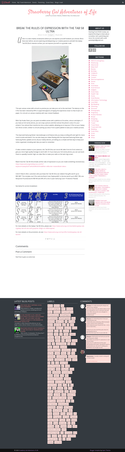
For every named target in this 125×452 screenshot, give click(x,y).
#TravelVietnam (52, 318)
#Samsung (94, 63)
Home (14, 2)
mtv (72, 401)
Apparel (50, 325)
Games (74, 360)
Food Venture (95, 88)
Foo (69, 353)
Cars (61, 334)
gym (62, 366)
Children (57, 337)
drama (73, 344)
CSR (53, 344)
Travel (93, 123)
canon (56, 334)
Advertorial (94, 65)
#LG (62, 306)
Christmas (51, 341)
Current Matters (61, 344)
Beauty (93, 69)
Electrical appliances (97, 79)
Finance (63, 353)
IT (68, 385)
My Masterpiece (63, 404)
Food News (94, 86)
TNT (49, 436)
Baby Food (59, 328)
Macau (64, 395)
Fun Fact (50, 360)
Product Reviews (96, 115)
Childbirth (94, 73)
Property (62, 420)
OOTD (65, 410)
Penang (63, 414)
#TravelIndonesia (53, 315)
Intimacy (68, 382)
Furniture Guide (59, 360)
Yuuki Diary (94, 131)
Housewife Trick (67, 372)
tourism (54, 436)
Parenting (41, 2)
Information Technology (99, 100)
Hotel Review (95, 98)
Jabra (49, 388)
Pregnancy (94, 113)
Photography (95, 110)
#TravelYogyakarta (64, 318)
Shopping (94, 119)
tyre (64, 439)
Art (68, 325)
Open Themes (106, 450)
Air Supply (72, 321)
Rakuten (74, 420)
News (49, 410)
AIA (66, 321)
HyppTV (56, 375)
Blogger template (95, 450)
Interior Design (60, 382)
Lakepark (72, 391)
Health (67, 366)
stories (64, 430)
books (56, 331)
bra (61, 331)
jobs (65, 388)
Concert (93, 77)
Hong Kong (64, 369)
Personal (94, 108)
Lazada (50, 395)
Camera (50, 334)
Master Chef (71, 395)
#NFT (63, 309)
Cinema (57, 341)
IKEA (66, 375)
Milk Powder (51, 401)
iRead (93, 135)
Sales (73, 423)
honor (72, 369)
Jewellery (60, 388)
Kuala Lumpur (59, 391)
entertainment (66, 350)
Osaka (50, 414)
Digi (69, 344)
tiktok (75, 433)
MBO (49, 398)
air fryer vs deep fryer (92, 361)
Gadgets (51, 35)
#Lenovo (57, 306)
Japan (54, 388)
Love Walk (94, 102)
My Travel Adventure (24, 2)
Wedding (94, 129)
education (63, 347)
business (66, 331)
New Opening (68, 407)
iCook (93, 133)
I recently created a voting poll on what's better (98, 357)
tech (62, 433)
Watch (68, 439)
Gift (49, 363)
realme (50, 423)
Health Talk (95, 94)
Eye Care (50, 353)
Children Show (66, 337)
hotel (49, 372)
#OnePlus (70, 309)
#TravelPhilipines (65, 315)
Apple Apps (57, 325)
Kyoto (66, 391)
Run (69, 423)
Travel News (95, 125)
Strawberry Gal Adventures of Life (62, 12)
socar (69, 426)
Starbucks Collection (54, 430)
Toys (59, 436)
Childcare (94, 75)
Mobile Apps (61, 401)
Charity (66, 334)
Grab (57, 363)
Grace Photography (54, 366)
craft (49, 344)
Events (34, 2)
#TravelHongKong (67, 312)
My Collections (52, 404)
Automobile (51, 328)
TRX (60, 439)
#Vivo (73, 318)
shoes (57, 426)
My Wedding (95, 104)
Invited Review (52, 385)
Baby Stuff (94, 67)
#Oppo (50, 312)
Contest (74, 341)
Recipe (93, 117)
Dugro (50, 347)
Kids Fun (50, 391)
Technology (95, 121)
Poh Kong (66, 417)
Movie (68, 401)
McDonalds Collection (59, 398)
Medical (70, 398)
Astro (72, 325)
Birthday (94, 71)
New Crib (60, 407)
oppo (70, 410)
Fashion (57, 353)
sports (75, 426)
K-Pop (70, 388)
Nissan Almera (57, 410)
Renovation (62, 423)
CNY (63, 341)
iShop (93, 137)
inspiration (67, 379)
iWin (72, 385)
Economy (56, 347)
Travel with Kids (96, 127)
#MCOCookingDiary (97, 61)
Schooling (51, 426)
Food (92, 83)
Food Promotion (62, 356)
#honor (50, 306)
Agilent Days (60, 321)
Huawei (50, 375)
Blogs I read (59, 2)
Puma (68, 420)
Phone (50, 417)
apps (64, 325)
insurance (51, 382)
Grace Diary (49, 2)
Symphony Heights (53, 433)
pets (75, 414)
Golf (52, 363)
